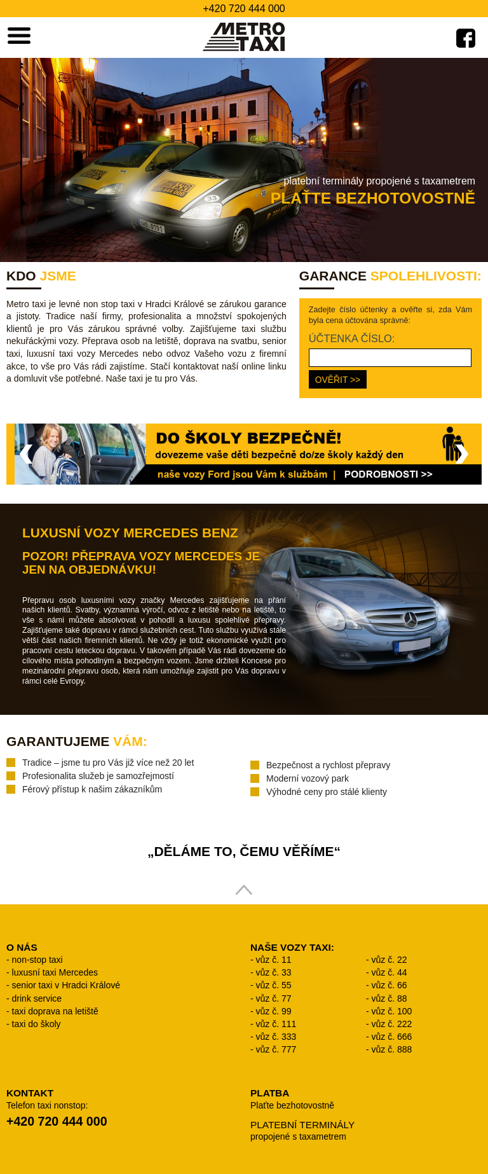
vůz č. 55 (274, 985)
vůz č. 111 (276, 1024)
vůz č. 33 (274, 972)
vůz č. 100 (392, 1011)
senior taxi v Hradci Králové (66, 985)
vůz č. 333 (276, 1037)
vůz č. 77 (274, 998)
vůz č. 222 (392, 1024)
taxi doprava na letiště (55, 1011)
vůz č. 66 (389, 985)
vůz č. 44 (389, 972)
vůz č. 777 (276, 1049)
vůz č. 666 (392, 1037)
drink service (37, 998)
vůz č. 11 (274, 960)
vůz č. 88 (389, 998)
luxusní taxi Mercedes (55, 972)
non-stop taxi (37, 960)
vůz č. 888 (392, 1049)
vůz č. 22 (389, 960)
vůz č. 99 (274, 1011)
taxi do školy (36, 1024)
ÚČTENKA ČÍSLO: (352, 338)
